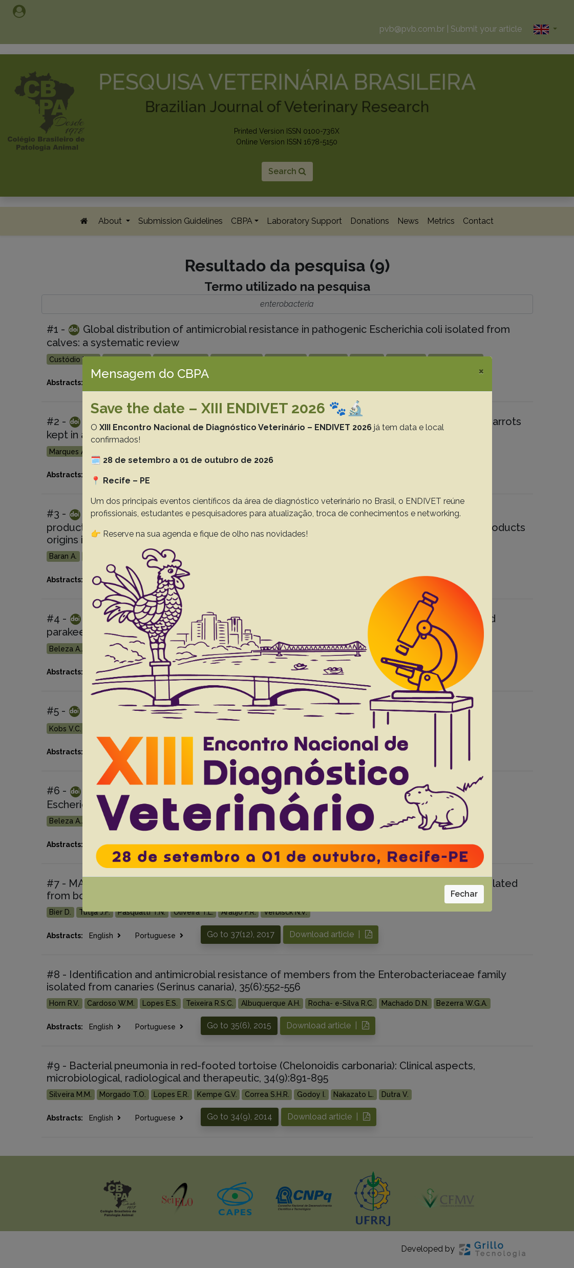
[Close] (481, 370)
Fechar (464, 894)
